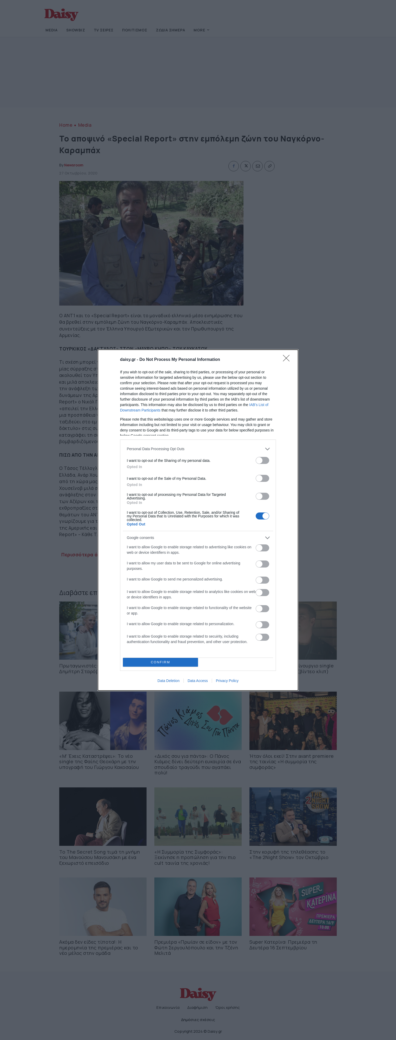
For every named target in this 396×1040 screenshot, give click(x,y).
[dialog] (198, 519)
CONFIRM (160, 662)
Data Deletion (168, 681)
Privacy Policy (227, 681)
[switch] (262, 460)
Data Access (198, 681)
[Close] (288, 359)
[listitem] (198, 448)
